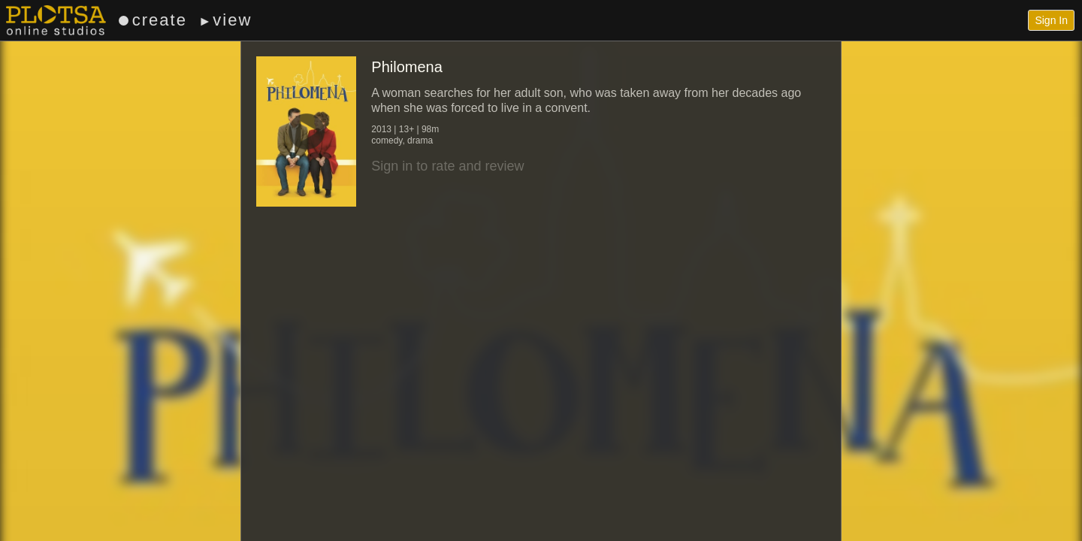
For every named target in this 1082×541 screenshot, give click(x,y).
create (153, 20)
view (225, 20)
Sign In (1051, 20)
